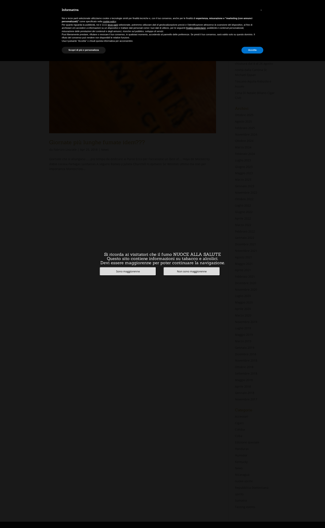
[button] (261, 10)
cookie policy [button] (109, 21)
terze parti (113, 25)
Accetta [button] (252, 50)
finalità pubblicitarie (196, 28)
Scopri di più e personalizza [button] (83, 50)
